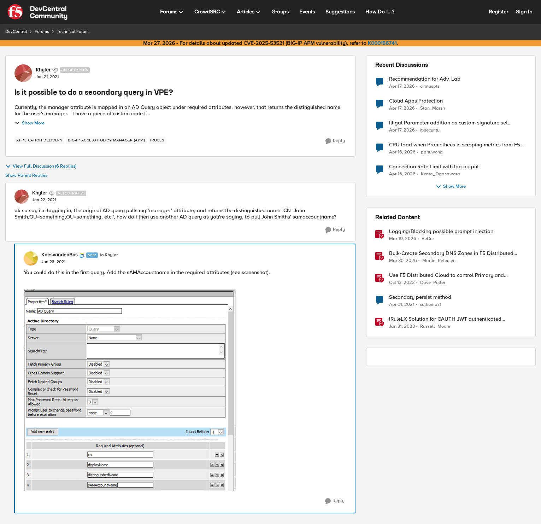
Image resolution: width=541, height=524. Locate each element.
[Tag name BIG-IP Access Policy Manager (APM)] (106, 140)
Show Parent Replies (26, 175)
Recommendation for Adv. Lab (424, 79)
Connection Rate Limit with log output (434, 167)
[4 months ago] (402, 239)
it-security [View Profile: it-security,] (430, 130)
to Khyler (109, 255)
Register (498, 11)
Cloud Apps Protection (416, 101)
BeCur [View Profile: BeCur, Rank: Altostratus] (428, 238)
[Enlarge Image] (185, 390)
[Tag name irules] (157, 140)
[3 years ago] (402, 283)
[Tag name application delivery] (39, 140)
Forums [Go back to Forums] (42, 31)
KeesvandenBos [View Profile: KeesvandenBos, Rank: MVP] (59, 255)
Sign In (524, 11)
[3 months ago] (402, 86)
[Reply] (335, 141)
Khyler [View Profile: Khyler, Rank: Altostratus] (43, 70)
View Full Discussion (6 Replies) (40, 166)
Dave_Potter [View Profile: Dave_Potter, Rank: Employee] (432, 282)
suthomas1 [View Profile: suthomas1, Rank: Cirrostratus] (430, 304)
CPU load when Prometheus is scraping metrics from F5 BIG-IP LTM (454, 145)
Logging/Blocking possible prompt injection (441, 231)
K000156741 (382, 43)
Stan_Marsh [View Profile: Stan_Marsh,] (432, 108)
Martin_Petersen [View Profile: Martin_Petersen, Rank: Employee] (438, 260)
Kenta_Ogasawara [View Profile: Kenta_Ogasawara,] (440, 174)
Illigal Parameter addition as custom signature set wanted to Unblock (448, 123)
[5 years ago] (401, 305)
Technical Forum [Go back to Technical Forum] (73, 31)
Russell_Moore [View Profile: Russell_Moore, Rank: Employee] (435, 326)
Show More (29, 123)
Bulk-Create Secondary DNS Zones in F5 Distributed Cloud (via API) (451, 253)
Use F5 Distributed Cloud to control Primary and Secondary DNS (446, 275)
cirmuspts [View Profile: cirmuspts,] (430, 86)
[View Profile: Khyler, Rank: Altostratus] (23, 73)
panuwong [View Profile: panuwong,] (432, 152)
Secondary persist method (420, 297)
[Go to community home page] (37, 12)
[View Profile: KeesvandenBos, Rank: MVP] (31, 258)
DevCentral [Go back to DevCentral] (16, 31)
